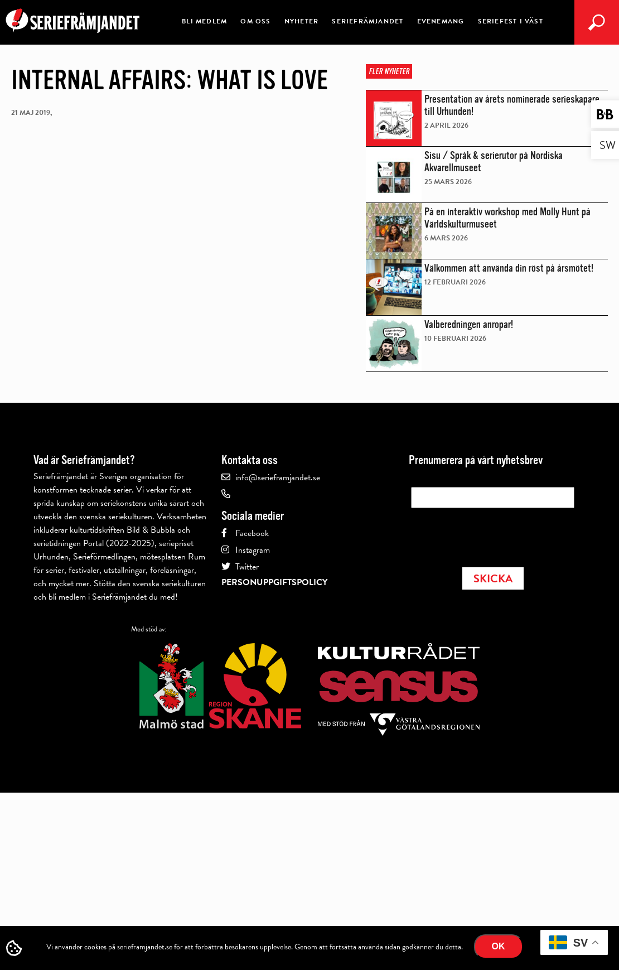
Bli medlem (204, 21)
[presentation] (496, 534)
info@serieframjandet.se (277, 477)
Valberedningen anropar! (468, 324)
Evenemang (441, 21)
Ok (498, 946)
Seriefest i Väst (510, 21)
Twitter (247, 566)
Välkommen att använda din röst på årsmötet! (508, 268)
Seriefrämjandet (367, 21)
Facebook (252, 533)
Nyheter (301, 21)
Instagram (252, 550)
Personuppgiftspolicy (274, 582)
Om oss (255, 21)
